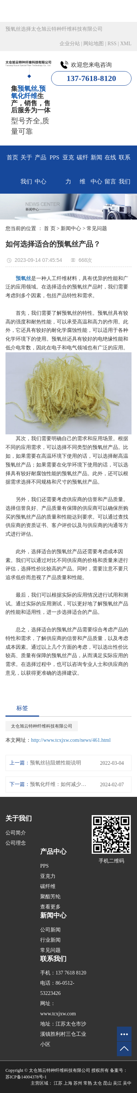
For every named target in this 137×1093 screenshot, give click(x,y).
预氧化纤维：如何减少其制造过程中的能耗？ (59, 784)
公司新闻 (50, 930)
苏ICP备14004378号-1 (26, 1077)
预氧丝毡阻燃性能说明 (55, 763)
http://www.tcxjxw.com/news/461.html (71, 740)
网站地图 (93, 43)
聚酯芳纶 (50, 896)
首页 (12, 157)
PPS (55, 157)
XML (126, 43)
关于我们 (26, 169)
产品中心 (40, 169)
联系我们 (124, 169)
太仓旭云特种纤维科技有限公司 (41, 726)
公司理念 (15, 843)
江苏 (58, 1083)
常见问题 (97, 228)
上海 (68, 1083)
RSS (112, 43)
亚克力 (68, 169)
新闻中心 (96, 169)
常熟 (87, 1083)
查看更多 (50, 907)
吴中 (127, 1083)
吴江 (117, 1083)
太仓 (97, 1083)
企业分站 (70, 43)
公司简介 (15, 833)
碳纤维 (82, 169)
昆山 (107, 1083)
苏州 (77, 1083)
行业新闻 (50, 940)
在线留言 (110, 169)
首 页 (50, 228)
